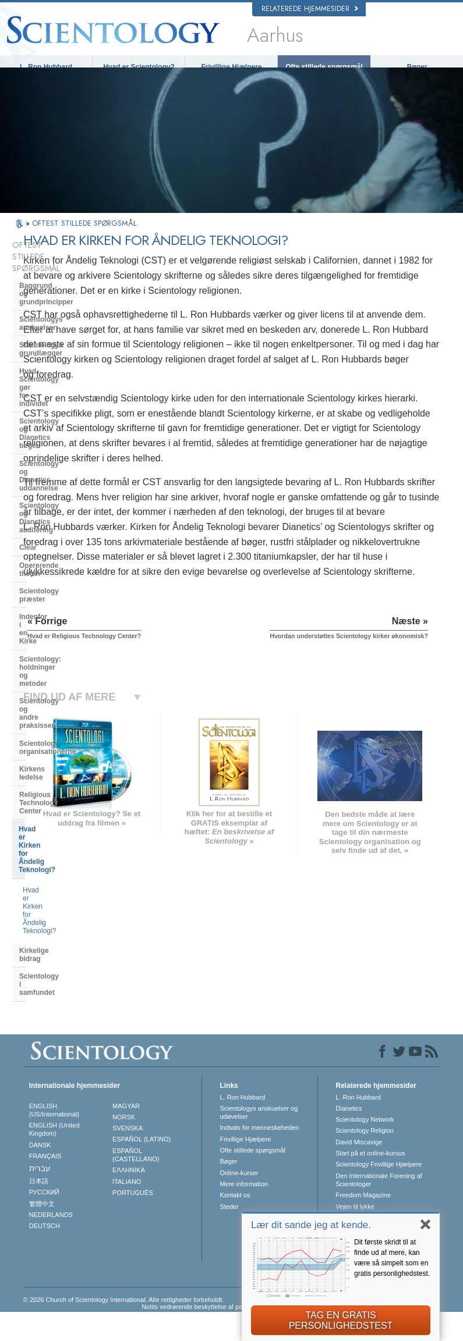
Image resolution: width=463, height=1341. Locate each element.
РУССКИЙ (44, 1221)
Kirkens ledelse (44, 553)
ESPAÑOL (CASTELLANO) (135, 1183)
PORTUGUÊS (132, 1221)
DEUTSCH (44, 1254)
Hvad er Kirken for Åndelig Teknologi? (63, 592)
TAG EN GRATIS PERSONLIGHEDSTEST (341, 1320)
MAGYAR (126, 1135)
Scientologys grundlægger (63, 308)
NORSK (123, 1146)
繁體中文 (42, 1232)
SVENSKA (127, 1157)
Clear (28, 421)
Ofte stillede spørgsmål (324, 67)
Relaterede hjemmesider (309, 8)
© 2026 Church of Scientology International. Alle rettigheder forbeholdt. (123, 1328)
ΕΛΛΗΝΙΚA (128, 1199)
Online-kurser (239, 1201)
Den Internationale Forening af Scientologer (378, 1208)
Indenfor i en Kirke (49, 473)
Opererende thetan (50, 438)
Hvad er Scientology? (139, 67)
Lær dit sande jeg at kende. (311, 1224)
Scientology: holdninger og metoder (64, 496)
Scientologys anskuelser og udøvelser (259, 1141)
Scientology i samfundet (59, 662)
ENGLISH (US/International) (54, 1139)
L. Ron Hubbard (46, 67)
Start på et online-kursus (370, 1182)
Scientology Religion (364, 1160)
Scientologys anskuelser (60, 290)
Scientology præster (53, 456)
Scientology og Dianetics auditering (61, 399)
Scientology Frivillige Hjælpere (378, 1193)
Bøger (417, 67)
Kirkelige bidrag (45, 645)
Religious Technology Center (67, 570)
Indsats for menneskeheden (259, 1157)
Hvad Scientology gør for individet (61, 330)
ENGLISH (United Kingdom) (54, 1158)
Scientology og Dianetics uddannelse (61, 373)
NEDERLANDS (51, 1243)
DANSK (40, 1174)
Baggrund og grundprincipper (69, 272)
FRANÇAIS (45, 1185)
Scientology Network (364, 1148)
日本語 (38, 1210)
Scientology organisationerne (68, 535)
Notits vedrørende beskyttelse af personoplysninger (215, 1335)
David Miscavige (358, 1171)
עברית (40, 1197)
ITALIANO (126, 1210)
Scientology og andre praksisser (73, 517)
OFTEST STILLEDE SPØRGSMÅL (84, 233)
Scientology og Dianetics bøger (71, 351)
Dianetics (348, 1137)
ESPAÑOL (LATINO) (141, 1168)
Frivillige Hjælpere (231, 67)
